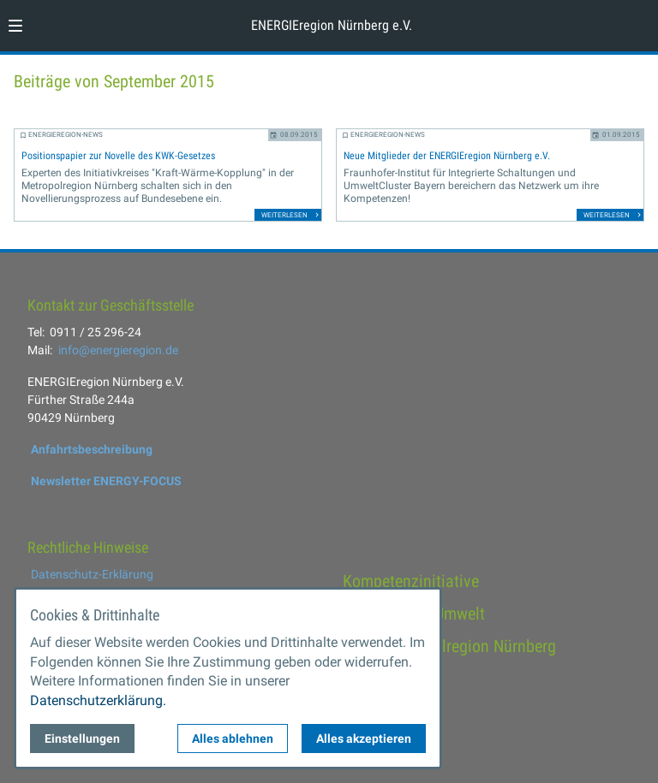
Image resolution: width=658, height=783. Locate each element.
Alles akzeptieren (363, 738)
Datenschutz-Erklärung (92, 574)
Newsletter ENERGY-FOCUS (106, 481)
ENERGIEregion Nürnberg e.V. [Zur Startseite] (331, 25)
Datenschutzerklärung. (98, 700)
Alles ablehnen (232, 738)
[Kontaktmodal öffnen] (637, 20)
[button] (15, 25)
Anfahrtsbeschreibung (92, 449)
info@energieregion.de (118, 350)
